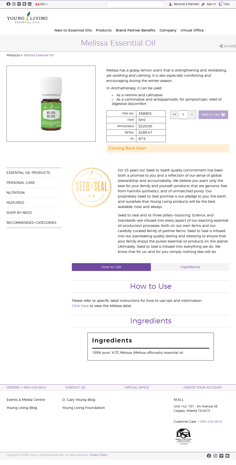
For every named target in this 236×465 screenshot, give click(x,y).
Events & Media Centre (26, 400)
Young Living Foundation (83, 408)
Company (193, 17)
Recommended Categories (31, 222)
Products (133, 17)
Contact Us (75, 387)
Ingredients (190, 267)
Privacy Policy (99, 455)
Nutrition (16, 192)
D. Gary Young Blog (78, 400)
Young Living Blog (22, 408)
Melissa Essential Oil (39, 55)
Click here (80, 306)
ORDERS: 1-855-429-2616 (26, 387)
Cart (224, 4)
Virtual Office (216, 17)
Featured (15, 202)
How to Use (111, 267)
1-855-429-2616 (209, 421)
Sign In (209, 4)
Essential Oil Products (28, 172)
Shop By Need (19, 212)
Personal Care (21, 182)
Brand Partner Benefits (163, 17)
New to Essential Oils (103, 17)
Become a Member (184, 4)
